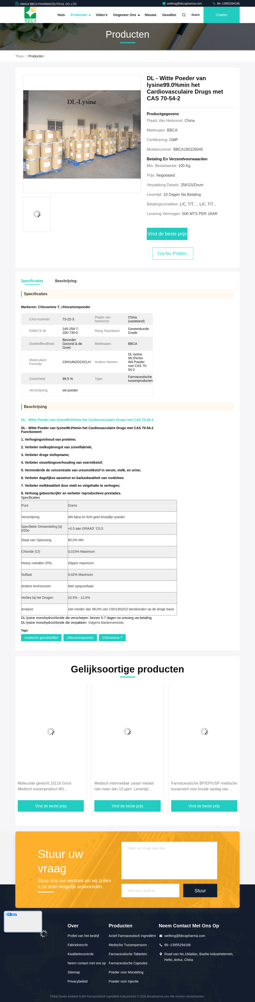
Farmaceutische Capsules (128, 963)
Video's (102, 15)
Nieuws (151, 15)
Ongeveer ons (126, 15)
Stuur (200, 890)
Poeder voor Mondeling (126, 972)
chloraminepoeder (80, 638)
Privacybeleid (77, 981)
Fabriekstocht (78, 945)
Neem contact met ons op (87, 963)
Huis (61, 15)
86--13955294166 (226, 3)
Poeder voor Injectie (124, 981)
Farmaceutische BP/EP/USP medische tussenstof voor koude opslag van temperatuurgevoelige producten (204, 786)
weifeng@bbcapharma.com (182, 3)
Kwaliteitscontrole (81, 954)
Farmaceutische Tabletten (128, 954)
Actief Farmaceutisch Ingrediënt (132, 936)
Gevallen (169, 15)
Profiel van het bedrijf (83, 936)
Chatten (221, 15)
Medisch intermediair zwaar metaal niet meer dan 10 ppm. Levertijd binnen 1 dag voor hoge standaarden (125, 786)
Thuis (19, 56)
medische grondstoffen (41, 638)
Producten (80, 15)
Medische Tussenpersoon (128, 945)
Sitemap (74, 972)
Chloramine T (112, 638)
